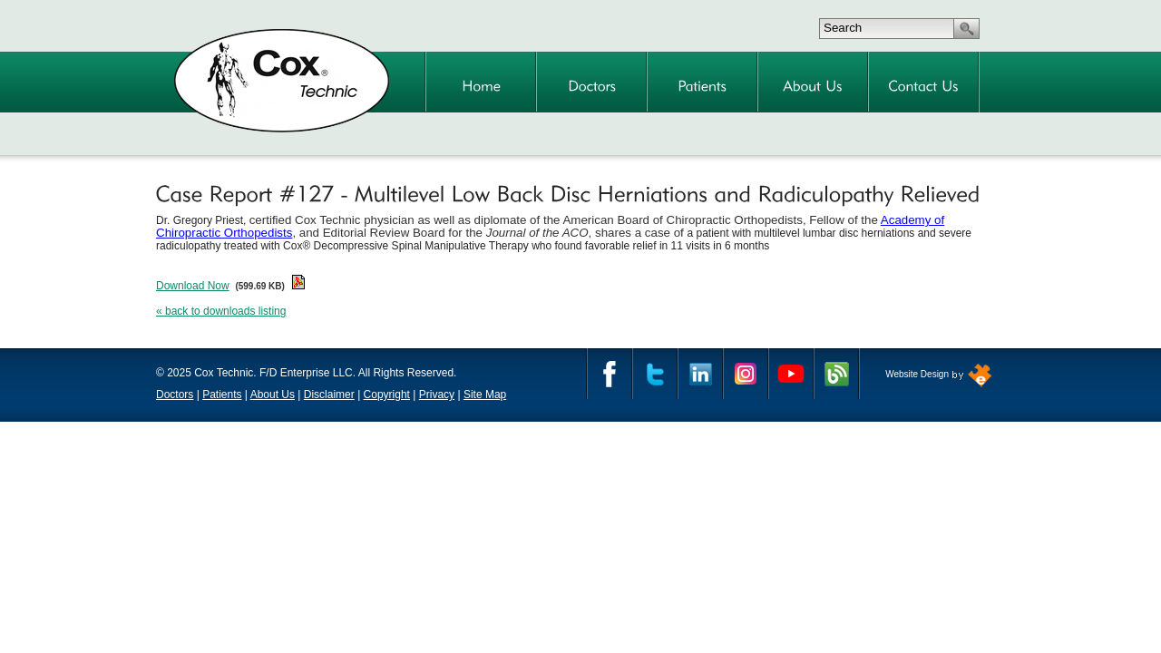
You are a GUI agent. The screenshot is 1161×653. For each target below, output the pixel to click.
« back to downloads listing (221, 311)
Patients (221, 394)
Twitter (655, 373)
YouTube (791, 373)
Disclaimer (329, 394)
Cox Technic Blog (836, 373)
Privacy (436, 394)
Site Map (484, 394)
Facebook (609, 373)
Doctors (174, 394)
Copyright (387, 394)
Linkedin (700, 373)
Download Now (192, 285)
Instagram (745, 373)
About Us (272, 394)
